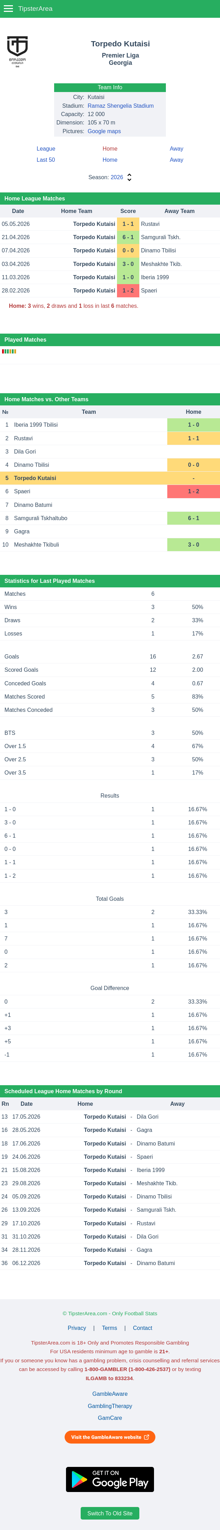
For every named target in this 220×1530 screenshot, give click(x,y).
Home (110, 160)
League (46, 149)
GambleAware (109, 1394)
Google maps (104, 131)
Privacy (77, 1328)
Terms (109, 1328)
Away (176, 149)
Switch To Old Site (110, 1513)
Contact (142, 1328)
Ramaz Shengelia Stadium (121, 106)
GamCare (110, 1418)
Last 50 (46, 160)
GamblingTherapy (110, 1406)
